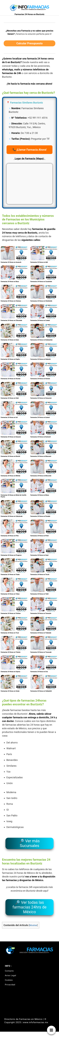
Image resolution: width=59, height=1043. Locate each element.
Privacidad (10, 985)
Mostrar (33, 925)
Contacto (9, 971)
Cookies (9, 980)
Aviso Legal (10, 975)
